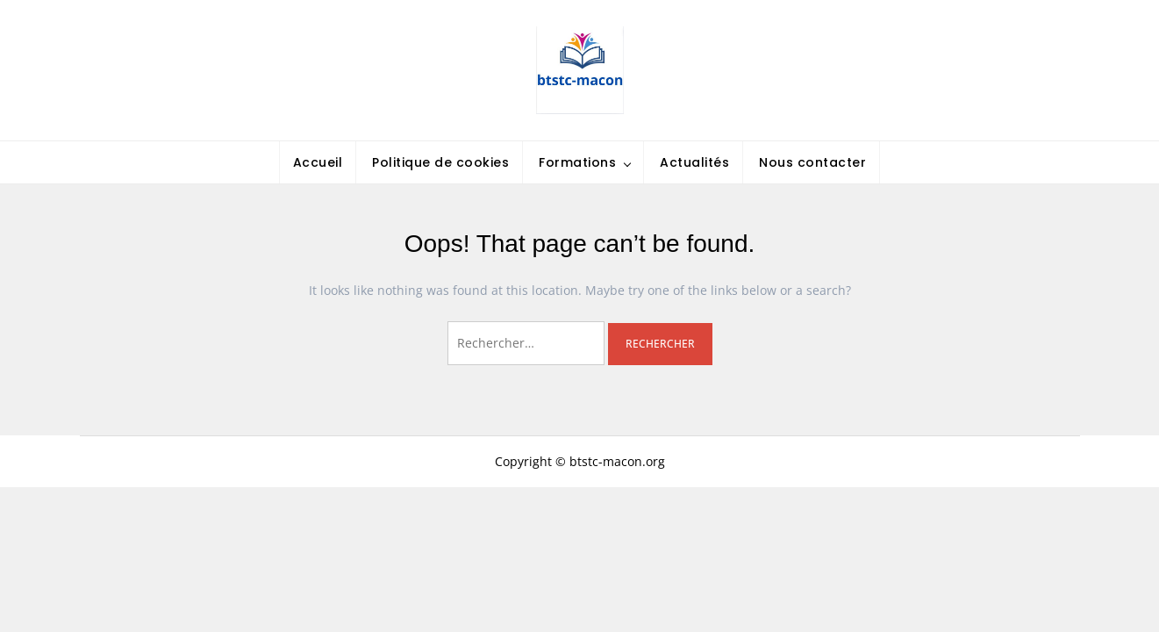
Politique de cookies (440, 162)
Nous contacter (812, 162)
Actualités (694, 162)
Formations (577, 162)
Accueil (318, 162)
